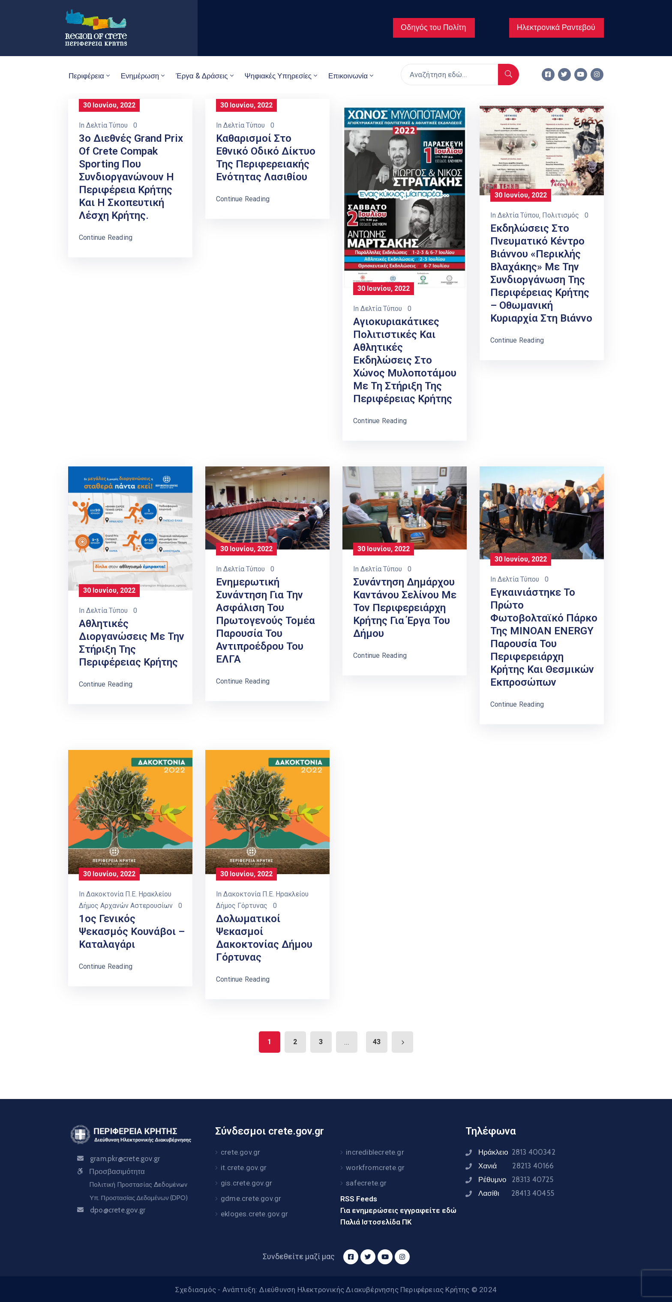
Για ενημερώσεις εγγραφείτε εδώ (398, 1210)
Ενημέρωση (144, 76)
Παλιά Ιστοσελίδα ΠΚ (376, 1222)
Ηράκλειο (516, 1152)
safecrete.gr (366, 1183)
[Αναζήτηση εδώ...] (449, 74)
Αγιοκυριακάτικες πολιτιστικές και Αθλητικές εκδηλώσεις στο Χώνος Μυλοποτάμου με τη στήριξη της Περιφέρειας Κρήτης (404, 360)
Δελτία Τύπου (107, 125)
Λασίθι (516, 1193)
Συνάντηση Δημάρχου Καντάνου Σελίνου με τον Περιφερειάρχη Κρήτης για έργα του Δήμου (404, 607)
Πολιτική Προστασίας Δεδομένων (138, 1185)
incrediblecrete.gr (375, 1152)
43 (377, 1042)
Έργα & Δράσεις (205, 76)
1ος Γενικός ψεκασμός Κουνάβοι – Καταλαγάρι (132, 931)
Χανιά (516, 1166)
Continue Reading (105, 237)
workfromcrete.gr (375, 1167)
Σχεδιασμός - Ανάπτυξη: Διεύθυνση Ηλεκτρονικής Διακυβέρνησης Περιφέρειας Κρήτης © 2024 (336, 1289)
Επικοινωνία (351, 76)
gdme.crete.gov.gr (251, 1198)
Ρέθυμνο (516, 1179)
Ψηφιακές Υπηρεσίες (282, 76)
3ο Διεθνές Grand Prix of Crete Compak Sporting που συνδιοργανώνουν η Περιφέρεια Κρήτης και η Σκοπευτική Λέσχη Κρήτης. (131, 176)
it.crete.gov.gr (244, 1167)
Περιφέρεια (90, 76)
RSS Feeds (358, 1198)
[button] (434, 28)
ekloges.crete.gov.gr (254, 1213)
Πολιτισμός (560, 215)
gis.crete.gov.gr (246, 1183)
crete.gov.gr (240, 1152)
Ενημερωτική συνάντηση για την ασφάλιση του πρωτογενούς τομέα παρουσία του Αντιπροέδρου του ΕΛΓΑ (265, 620)
